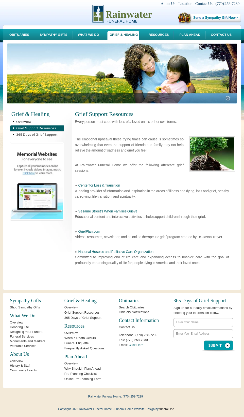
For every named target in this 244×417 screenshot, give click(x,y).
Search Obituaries (131, 307)
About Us (168, 3)
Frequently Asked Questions (84, 348)
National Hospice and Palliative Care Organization (116, 252)
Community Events (23, 370)
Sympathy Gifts (53, 35)
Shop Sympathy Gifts (25, 307)
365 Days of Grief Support (36, 134)
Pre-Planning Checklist (80, 374)
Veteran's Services (23, 346)
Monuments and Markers (27, 341)
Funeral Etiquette (76, 343)
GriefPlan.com (89, 231)
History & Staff (20, 365)
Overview (24, 122)
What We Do (88, 35)
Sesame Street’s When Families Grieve (108, 211)
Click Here (136, 345)
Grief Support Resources (36, 128)
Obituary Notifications (134, 312)
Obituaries (19, 35)
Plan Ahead (189, 35)
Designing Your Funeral (26, 332)
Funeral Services (22, 336)
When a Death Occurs (80, 338)
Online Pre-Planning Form (82, 379)
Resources (159, 35)
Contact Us (203, 3)
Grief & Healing (124, 35)
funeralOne (166, 409)
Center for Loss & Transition (99, 185)
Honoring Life (19, 327)
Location (185, 3)
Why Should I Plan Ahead (82, 368)
